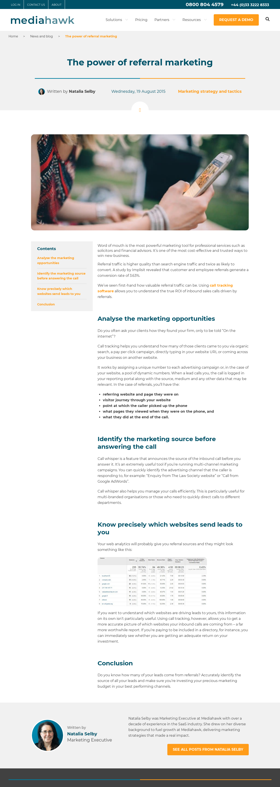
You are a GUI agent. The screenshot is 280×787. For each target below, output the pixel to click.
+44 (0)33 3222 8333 (250, 5)
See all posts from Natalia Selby (208, 749)
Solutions (117, 20)
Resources (194, 20)
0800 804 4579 (205, 4)
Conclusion (46, 304)
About (56, 4)
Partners (164, 20)
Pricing (141, 20)
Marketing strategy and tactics (206, 91)
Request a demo (236, 20)
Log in (15, 4)
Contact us (36, 4)
